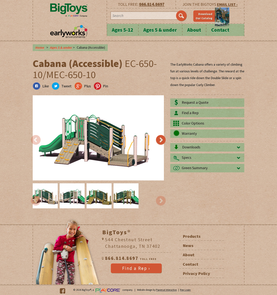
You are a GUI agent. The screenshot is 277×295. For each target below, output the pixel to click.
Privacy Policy (196, 273)
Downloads (191, 147)
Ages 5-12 (122, 30)
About (194, 30)
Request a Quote (195, 102)
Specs (186, 157)
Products (191, 236)
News (188, 245)
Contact (220, 30)
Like (45, 86)
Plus (87, 86)
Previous (36, 140)
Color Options (193, 123)
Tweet (66, 86)
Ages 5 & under (160, 30)
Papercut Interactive (166, 290)
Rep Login (185, 290)
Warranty (189, 133)
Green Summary (195, 168)
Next (161, 140)
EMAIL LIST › (227, 4)
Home (39, 47)
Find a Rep (190, 113)
